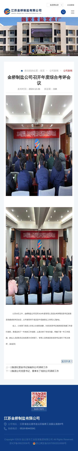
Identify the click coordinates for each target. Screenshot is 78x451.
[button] (33, 51)
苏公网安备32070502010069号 (49, 443)
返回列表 (66, 361)
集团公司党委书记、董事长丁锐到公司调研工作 (35, 371)
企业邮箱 (70, 5)
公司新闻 (54, 70)
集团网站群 (54, 5)
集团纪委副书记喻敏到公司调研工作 (30, 367)
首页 (42, 70)
